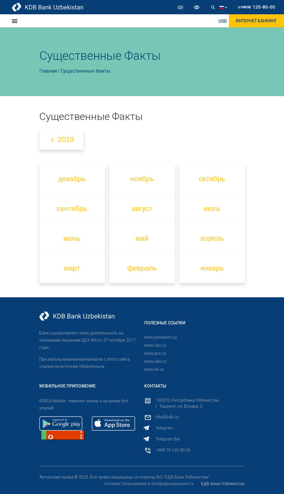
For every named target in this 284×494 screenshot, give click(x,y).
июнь (71, 238)
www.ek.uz (154, 369)
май (142, 238)
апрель (212, 238)
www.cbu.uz (155, 345)
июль (212, 208)
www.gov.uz (155, 353)
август (142, 208)
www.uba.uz (155, 361)
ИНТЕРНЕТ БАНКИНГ (256, 20)
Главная (48, 71)
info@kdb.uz (167, 417)
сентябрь (72, 208)
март (72, 268)
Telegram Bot (168, 439)
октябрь (212, 179)
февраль (142, 268)
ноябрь (142, 179)
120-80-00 (256, 7)
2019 (61, 139)
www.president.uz (160, 337)
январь (212, 268)
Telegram (164, 428)
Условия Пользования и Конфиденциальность (149, 483)
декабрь (72, 179)
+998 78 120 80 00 (173, 450)
